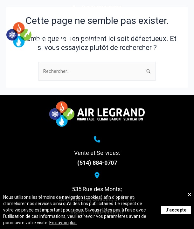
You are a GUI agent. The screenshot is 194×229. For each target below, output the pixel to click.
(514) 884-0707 (97, 162)
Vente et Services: (97, 152)
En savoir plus (63, 222)
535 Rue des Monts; (97, 189)
